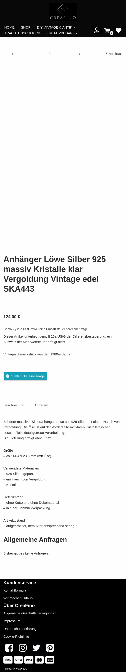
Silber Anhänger (93, 53)
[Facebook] (9, 646)
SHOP (26, 27)
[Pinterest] (50, 646)
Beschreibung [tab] (13, 403)
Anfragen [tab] (41, 403)
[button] (74, 27)
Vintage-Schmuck (64, 53)
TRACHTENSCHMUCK (22, 33)
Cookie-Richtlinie (16, 635)
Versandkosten (98, 327)
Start (6, 53)
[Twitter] (36, 646)
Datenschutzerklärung (20, 627)
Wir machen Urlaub (18, 596)
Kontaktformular (15, 589)
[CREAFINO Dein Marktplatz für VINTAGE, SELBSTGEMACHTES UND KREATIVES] (63, 12)
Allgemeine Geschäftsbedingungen (29, 611)
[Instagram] (22, 646)
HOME (9, 27)
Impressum (11, 619)
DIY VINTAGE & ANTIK (31, 53)
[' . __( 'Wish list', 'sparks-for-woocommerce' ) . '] (118, 30)
